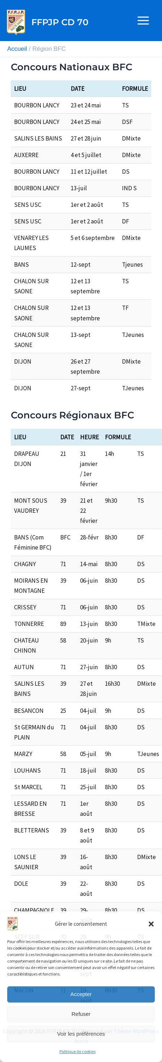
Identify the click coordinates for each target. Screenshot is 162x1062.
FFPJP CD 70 (59, 22)
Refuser (81, 1014)
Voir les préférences (81, 1034)
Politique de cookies (78, 1051)
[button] (151, 924)
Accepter (81, 994)
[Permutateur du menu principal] (143, 20)
